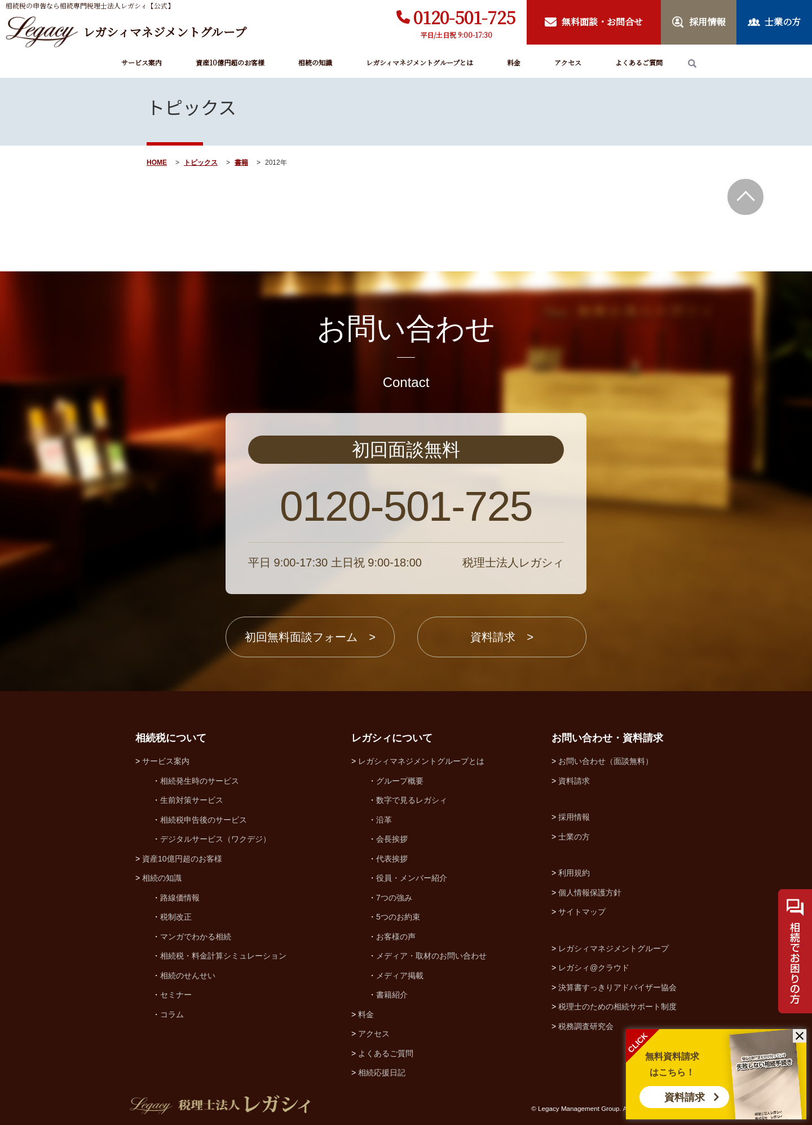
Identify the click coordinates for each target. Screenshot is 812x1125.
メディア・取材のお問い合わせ (431, 955)
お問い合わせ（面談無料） (605, 761)
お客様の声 (396, 936)
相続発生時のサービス (199, 780)
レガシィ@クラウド (593, 967)
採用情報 (574, 816)
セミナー (176, 994)
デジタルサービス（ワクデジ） (215, 838)
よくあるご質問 (639, 62)
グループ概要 (399, 780)
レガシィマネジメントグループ (613, 948)
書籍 (241, 162)
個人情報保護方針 (589, 892)
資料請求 (684, 1097)
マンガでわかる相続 (195, 936)
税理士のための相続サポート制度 (617, 1006)
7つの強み (394, 897)
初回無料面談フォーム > (310, 637)
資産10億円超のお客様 (230, 62)
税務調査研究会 (586, 1026)
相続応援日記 (381, 1072)
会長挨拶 (392, 838)
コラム (172, 1014)
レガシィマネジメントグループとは (419, 62)
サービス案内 (141, 62)
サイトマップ (582, 911)
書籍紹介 (392, 994)
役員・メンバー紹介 (411, 877)
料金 (513, 62)
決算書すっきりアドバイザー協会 (617, 987)
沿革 (384, 819)
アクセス (567, 62)
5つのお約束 (398, 916)
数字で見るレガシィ (411, 800)
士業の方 (574, 836)
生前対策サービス (191, 800)
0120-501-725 (464, 17)
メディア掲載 (399, 975)
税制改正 (176, 916)
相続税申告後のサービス (203, 819)
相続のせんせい (187, 975)
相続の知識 (315, 62)
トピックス (201, 162)
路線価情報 (180, 897)
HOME (157, 162)
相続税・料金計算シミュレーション (223, 955)
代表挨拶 (392, 858)
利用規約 (574, 872)
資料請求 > (501, 637)
